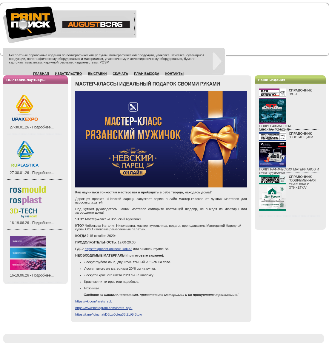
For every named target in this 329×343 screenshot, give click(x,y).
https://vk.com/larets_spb (93, 301)
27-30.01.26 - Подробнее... (32, 127)
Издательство (68, 73)
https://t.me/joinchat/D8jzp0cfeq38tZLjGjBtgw (108, 314)
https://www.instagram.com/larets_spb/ (104, 308)
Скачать (120, 73)
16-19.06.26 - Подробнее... (32, 223)
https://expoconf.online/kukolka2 (108, 249)
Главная (41, 73)
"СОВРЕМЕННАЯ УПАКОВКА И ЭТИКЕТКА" (302, 182)
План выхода (146, 73)
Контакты (174, 73)
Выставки (97, 73)
